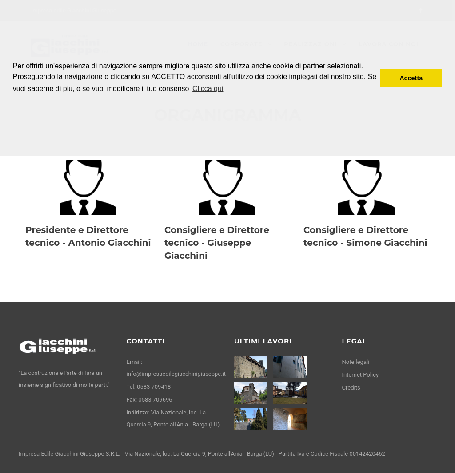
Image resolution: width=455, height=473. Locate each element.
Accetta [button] (411, 78)
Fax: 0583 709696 (149, 399)
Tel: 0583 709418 (149, 386)
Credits (351, 387)
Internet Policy (360, 374)
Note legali (356, 362)
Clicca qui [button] (207, 88)
